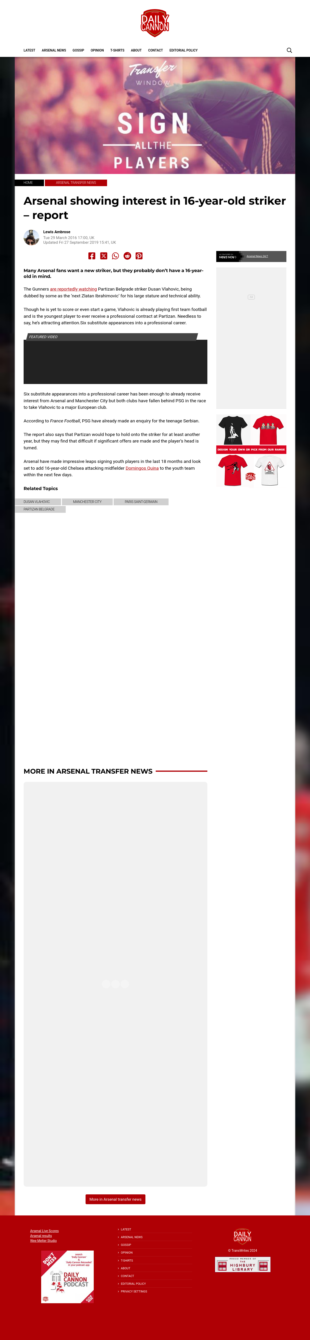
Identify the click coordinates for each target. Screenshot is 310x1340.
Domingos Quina (142, 468)
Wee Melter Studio (43, 1241)
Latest (29, 50)
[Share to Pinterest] (139, 256)
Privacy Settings (134, 1291)
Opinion (97, 50)
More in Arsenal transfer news (88, 771)
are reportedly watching (73, 289)
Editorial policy (183, 50)
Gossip (78, 50)
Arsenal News (54, 50)
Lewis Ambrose (56, 232)
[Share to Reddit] (127, 256)
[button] (289, 50)
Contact (155, 50)
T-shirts (117, 50)
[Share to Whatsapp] (115, 256)
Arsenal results (41, 1236)
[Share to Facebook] (92, 256)
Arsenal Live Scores (44, 1231)
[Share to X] (104, 256)
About (136, 50)
